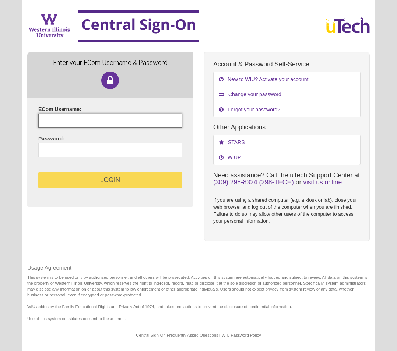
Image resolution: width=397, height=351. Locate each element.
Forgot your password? (249, 109)
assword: (51, 139)
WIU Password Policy (241, 335)
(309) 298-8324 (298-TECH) (253, 182)
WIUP (230, 157)
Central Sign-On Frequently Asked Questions (177, 335)
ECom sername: (59, 109)
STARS (232, 142)
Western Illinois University (164, 25)
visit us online (322, 182)
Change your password (250, 94)
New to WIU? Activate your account (263, 79)
